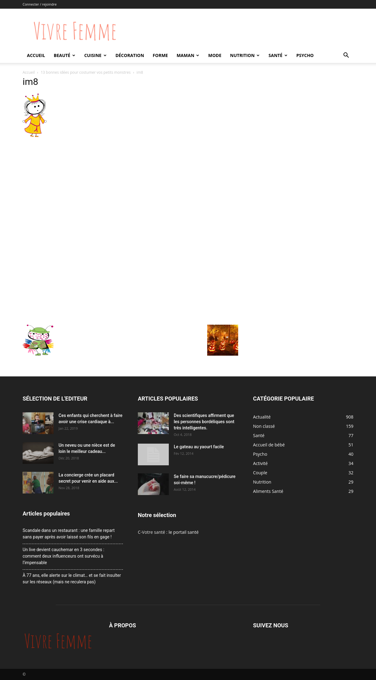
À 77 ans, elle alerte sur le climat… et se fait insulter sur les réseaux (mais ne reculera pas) (72, 578)
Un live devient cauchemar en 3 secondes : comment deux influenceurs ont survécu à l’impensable (63, 556)
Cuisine (95, 55)
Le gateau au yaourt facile (199, 446)
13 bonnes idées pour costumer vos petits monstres (86, 72)
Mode (214, 55)
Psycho (305, 55)
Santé (278, 55)
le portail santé (183, 532)
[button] (346, 56)
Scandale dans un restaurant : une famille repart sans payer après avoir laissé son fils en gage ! (69, 533)
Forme (160, 55)
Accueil (36, 55)
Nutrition (245, 55)
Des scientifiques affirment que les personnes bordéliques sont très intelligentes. (204, 421)
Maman (188, 55)
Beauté (64, 55)
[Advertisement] (130, 185)
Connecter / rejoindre (40, 4)
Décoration (130, 55)
